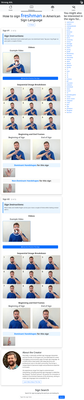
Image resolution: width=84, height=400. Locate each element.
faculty (69, 67)
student (69, 24)
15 (67, 93)
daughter (69, 110)
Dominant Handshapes (25, 165)
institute (69, 79)
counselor (70, 83)
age (68, 106)
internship (70, 57)
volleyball (69, 101)
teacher (69, 59)
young (68, 49)
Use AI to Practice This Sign (30, 78)
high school (70, 36)
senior (68, 34)
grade (68, 51)
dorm (68, 38)
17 (67, 69)
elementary (70, 53)
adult (68, 61)
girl (68, 81)
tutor (68, 71)
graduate (69, 46)
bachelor (69, 55)
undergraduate (71, 26)
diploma (69, 65)
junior (68, 30)
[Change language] (81, 2)
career (69, 97)
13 (67, 73)
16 (67, 75)
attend (69, 63)
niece (68, 89)
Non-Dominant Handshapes (25, 180)
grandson (70, 108)
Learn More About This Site (32, 382)
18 (67, 77)
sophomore (70, 22)
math (68, 102)
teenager (69, 44)
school (69, 42)
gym (68, 104)
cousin (69, 91)
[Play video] (16, 63)
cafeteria (69, 85)
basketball (70, 87)
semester (69, 32)
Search (62, 397)
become (69, 112)
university (70, 40)
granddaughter (71, 95)
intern (68, 48)
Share (31, 25)
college (69, 28)
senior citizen (71, 99)
